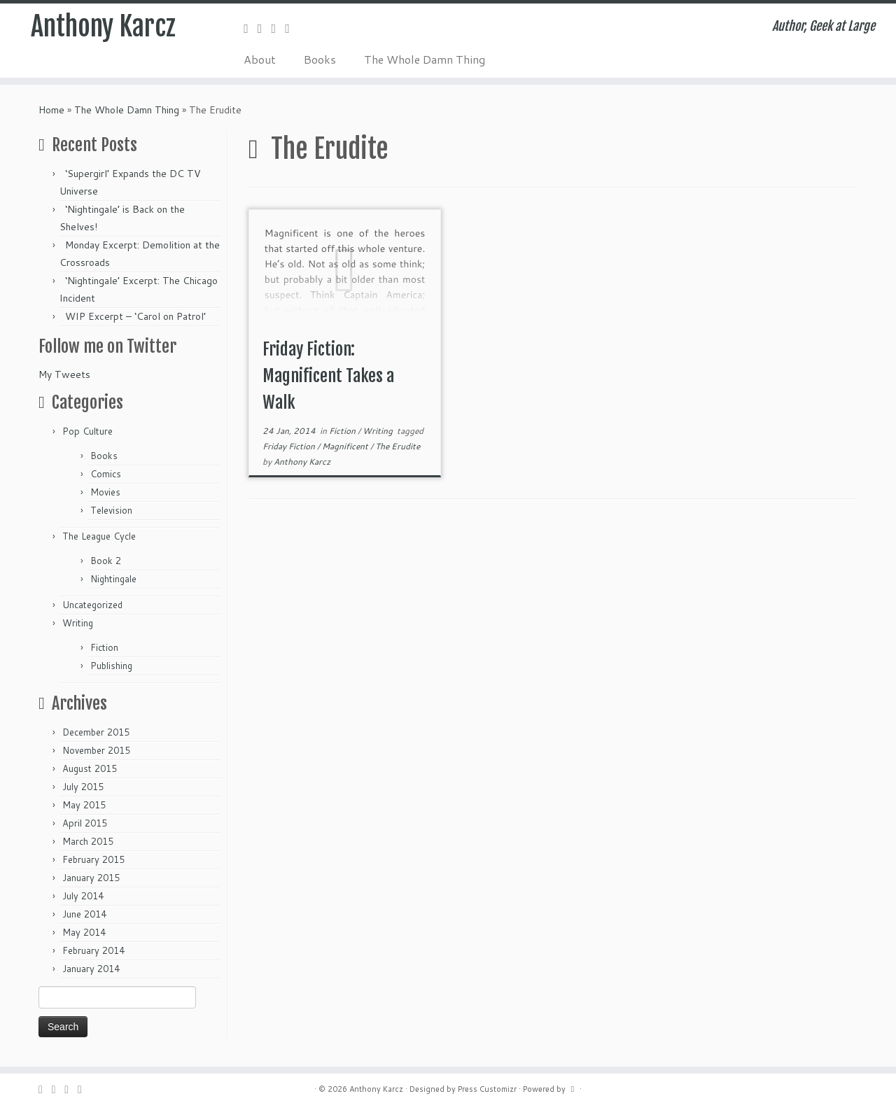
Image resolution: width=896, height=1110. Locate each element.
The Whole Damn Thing (424, 59)
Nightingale (113, 578)
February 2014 (93, 950)
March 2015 (87, 841)
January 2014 (91, 968)
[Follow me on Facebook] (279, 28)
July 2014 (83, 896)
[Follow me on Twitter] (265, 28)
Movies (105, 492)
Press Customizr (487, 1089)
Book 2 (105, 560)
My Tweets (64, 374)
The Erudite (397, 446)
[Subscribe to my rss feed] (251, 28)
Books (320, 59)
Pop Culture (87, 431)
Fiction (104, 647)
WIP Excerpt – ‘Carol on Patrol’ (135, 316)
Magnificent (346, 446)
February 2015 (93, 859)
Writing (77, 623)
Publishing (111, 665)
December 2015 (96, 732)
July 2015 (83, 786)
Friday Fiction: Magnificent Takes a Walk (328, 376)
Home (51, 110)
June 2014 (84, 914)
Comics (105, 474)
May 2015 (84, 805)
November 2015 (96, 750)
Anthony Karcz (103, 28)
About (260, 59)
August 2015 (89, 768)
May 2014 (84, 932)
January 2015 (91, 877)
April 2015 (84, 823)
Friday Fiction (289, 446)
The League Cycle (99, 536)
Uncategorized (92, 604)
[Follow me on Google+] (292, 28)
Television (111, 510)
